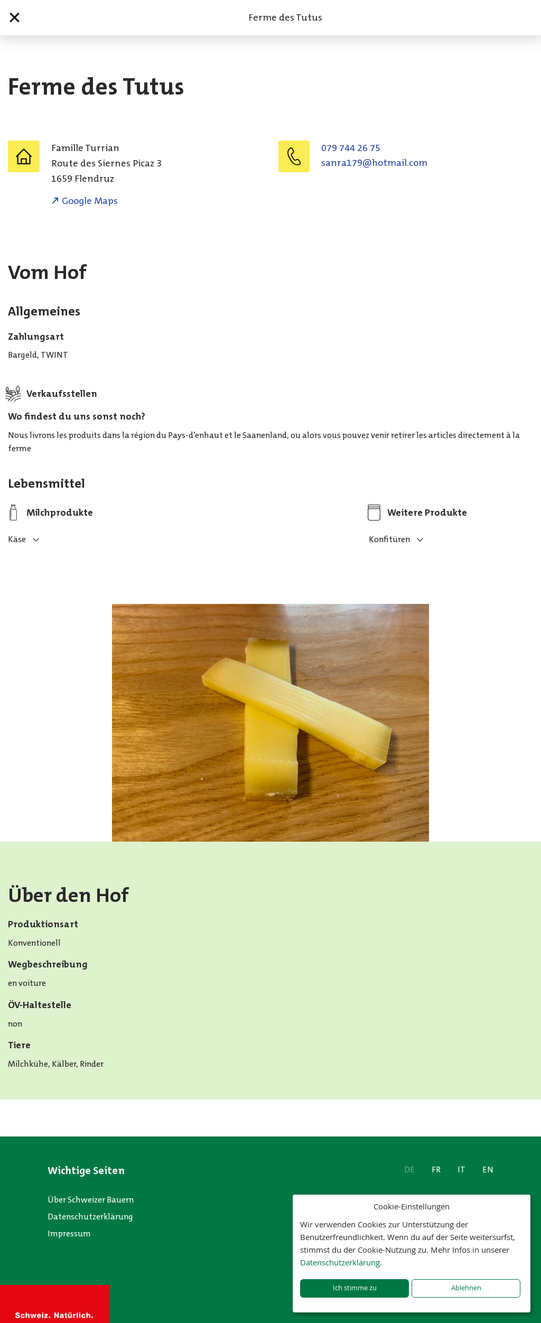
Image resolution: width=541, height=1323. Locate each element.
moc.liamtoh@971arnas (374, 162)
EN (487, 1169)
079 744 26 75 (350, 148)
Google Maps (90, 200)
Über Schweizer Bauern (91, 1199)
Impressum (69, 1233)
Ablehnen (466, 1287)
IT (461, 1169)
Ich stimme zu (355, 1287)
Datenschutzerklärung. (341, 1262)
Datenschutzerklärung (90, 1216)
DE (409, 1169)
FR (436, 1169)
